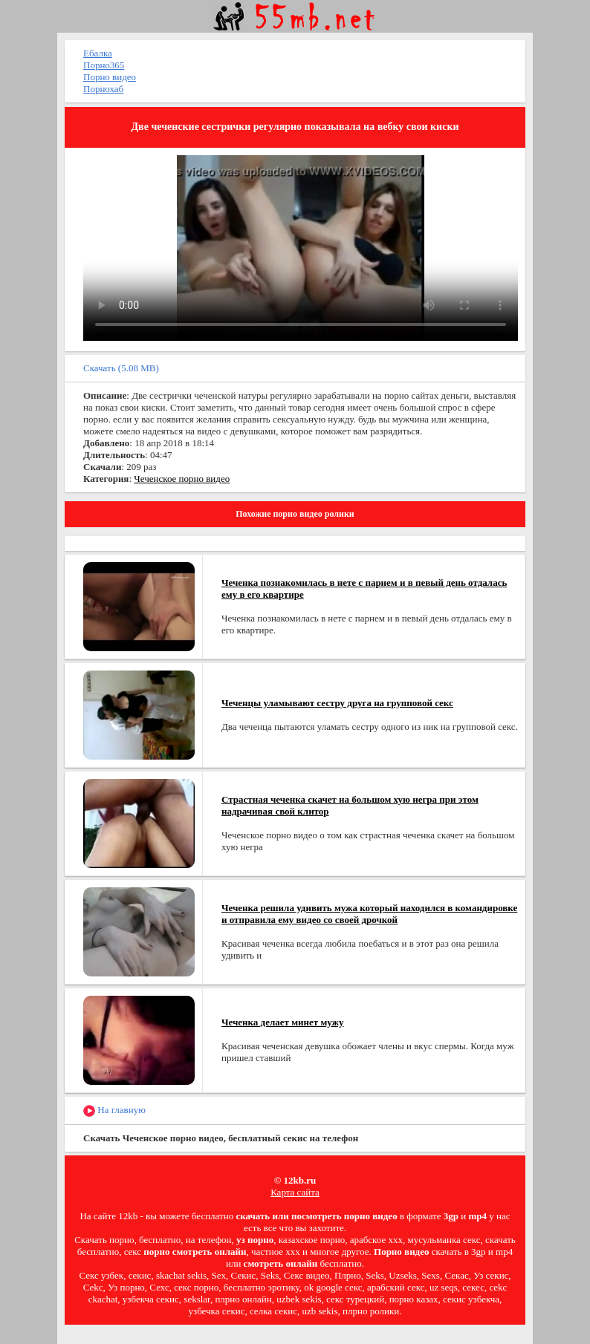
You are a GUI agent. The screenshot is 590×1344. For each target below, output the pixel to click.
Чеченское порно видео (182, 478)
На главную (114, 1110)
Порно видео (109, 76)
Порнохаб (103, 88)
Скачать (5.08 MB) (121, 367)
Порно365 (103, 65)
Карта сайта (295, 1192)
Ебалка (97, 53)
